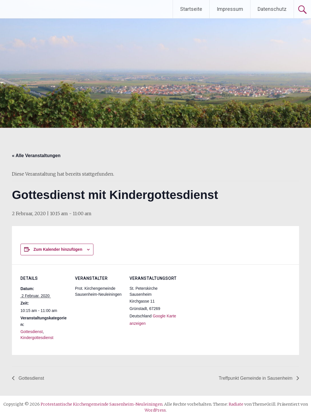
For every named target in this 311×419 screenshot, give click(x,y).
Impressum (230, 9)
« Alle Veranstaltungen (36, 155)
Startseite (191, 9)
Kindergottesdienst (36, 337)
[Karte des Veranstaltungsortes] (214, 304)
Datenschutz (272, 9)
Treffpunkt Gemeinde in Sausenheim (256, 378)
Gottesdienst (31, 331)
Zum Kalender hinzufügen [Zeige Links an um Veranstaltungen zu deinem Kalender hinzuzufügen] (58, 249)
